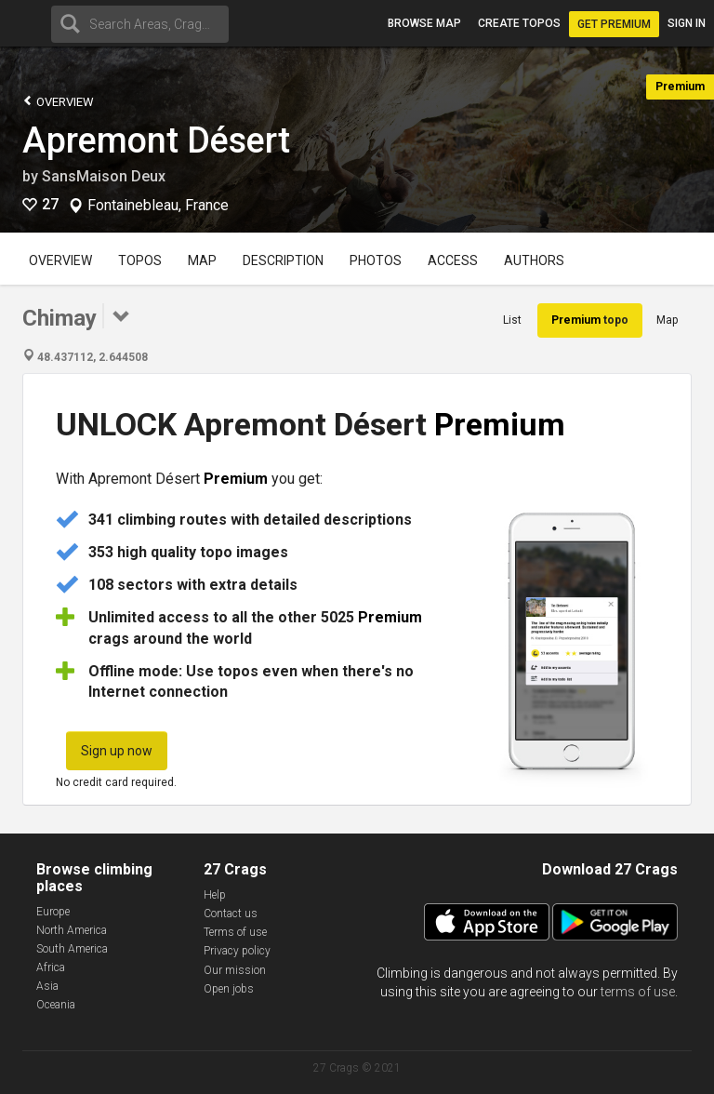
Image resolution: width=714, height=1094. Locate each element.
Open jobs (229, 988)
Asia (47, 986)
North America (71, 930)
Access (453, 260)
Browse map (424, 23)
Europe (53, 911)
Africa (50, 967)
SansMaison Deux (103, 176)
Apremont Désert (156, 140)
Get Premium (614, 24)
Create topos (519, 23)
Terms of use (235, 932)
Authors (534, 260)
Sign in (687, 23)
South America (72, 948)
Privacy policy (237, 950)
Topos (140, 260)
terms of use (638, 991)
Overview (58, 101)
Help (215, 894)
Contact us (231, 913)
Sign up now (116, 750)
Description (283, 260)
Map (202, 260)
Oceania (55, 1004)
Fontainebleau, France (158, 205)
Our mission (235, 970)
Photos (376, 260)
